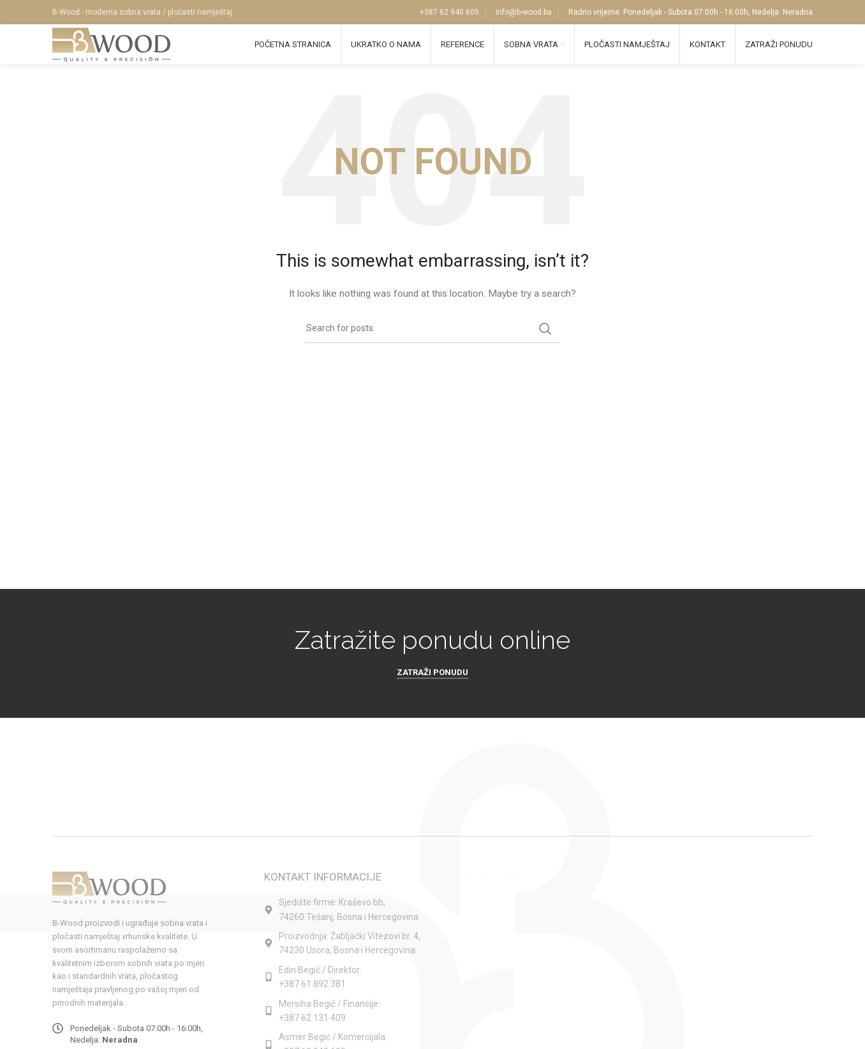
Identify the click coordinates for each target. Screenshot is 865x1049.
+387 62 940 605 (449, 12)
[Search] (432, 341)
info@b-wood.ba (524, 12)
